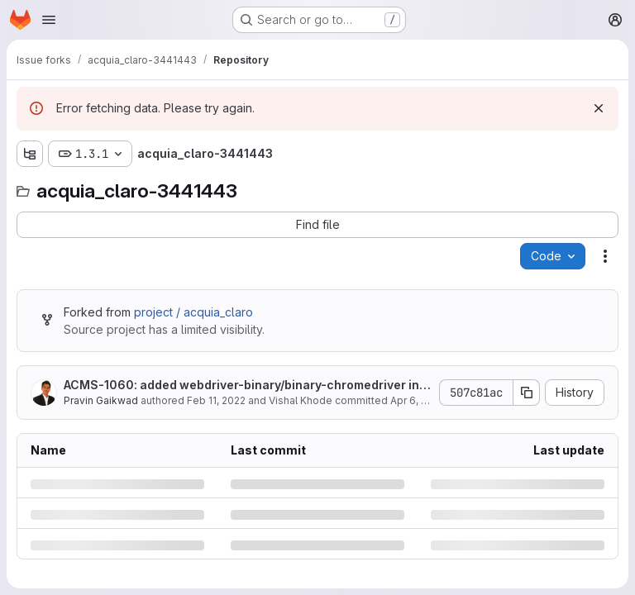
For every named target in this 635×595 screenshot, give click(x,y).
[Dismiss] (599, 108)
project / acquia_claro (193, 312)
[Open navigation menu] (49, 20)
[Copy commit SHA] (526, 392)
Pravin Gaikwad (101, 400)
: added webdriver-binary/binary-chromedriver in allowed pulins (246, 385)
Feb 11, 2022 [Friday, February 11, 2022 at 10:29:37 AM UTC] (216, 400)
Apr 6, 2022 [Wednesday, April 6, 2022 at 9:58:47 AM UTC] (417, 400)
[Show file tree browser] (30, 153)
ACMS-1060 (99, 385)
